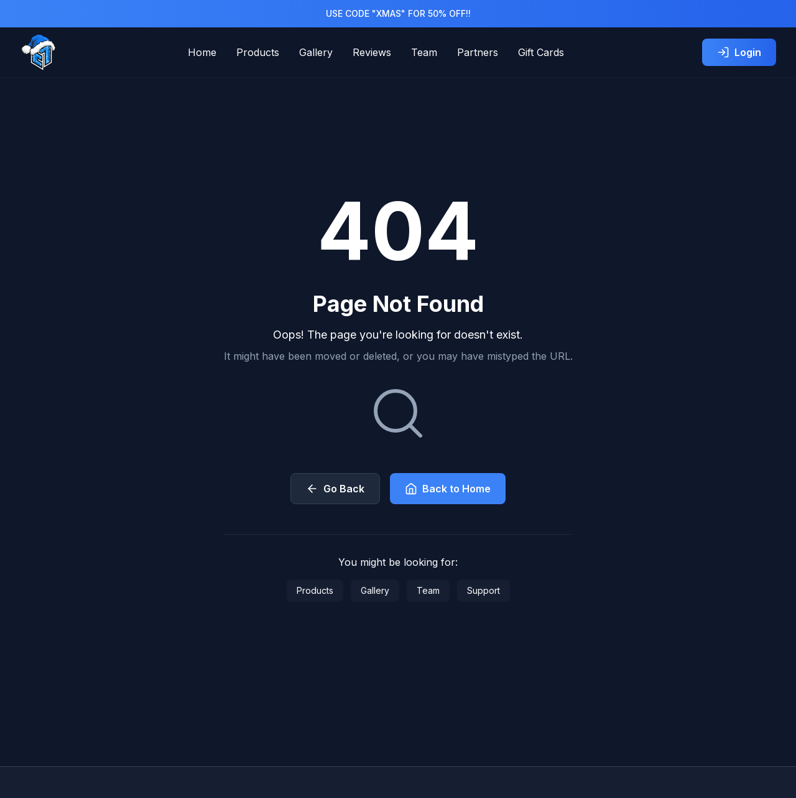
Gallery (316, 52)
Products (257, 52)
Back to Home (448, 488)
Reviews (372, 52)
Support (483, 590)
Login (739, 52)
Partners (477, 52)
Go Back (335, 488)
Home (202, 52)
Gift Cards (541, 52)
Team (424, 52)
